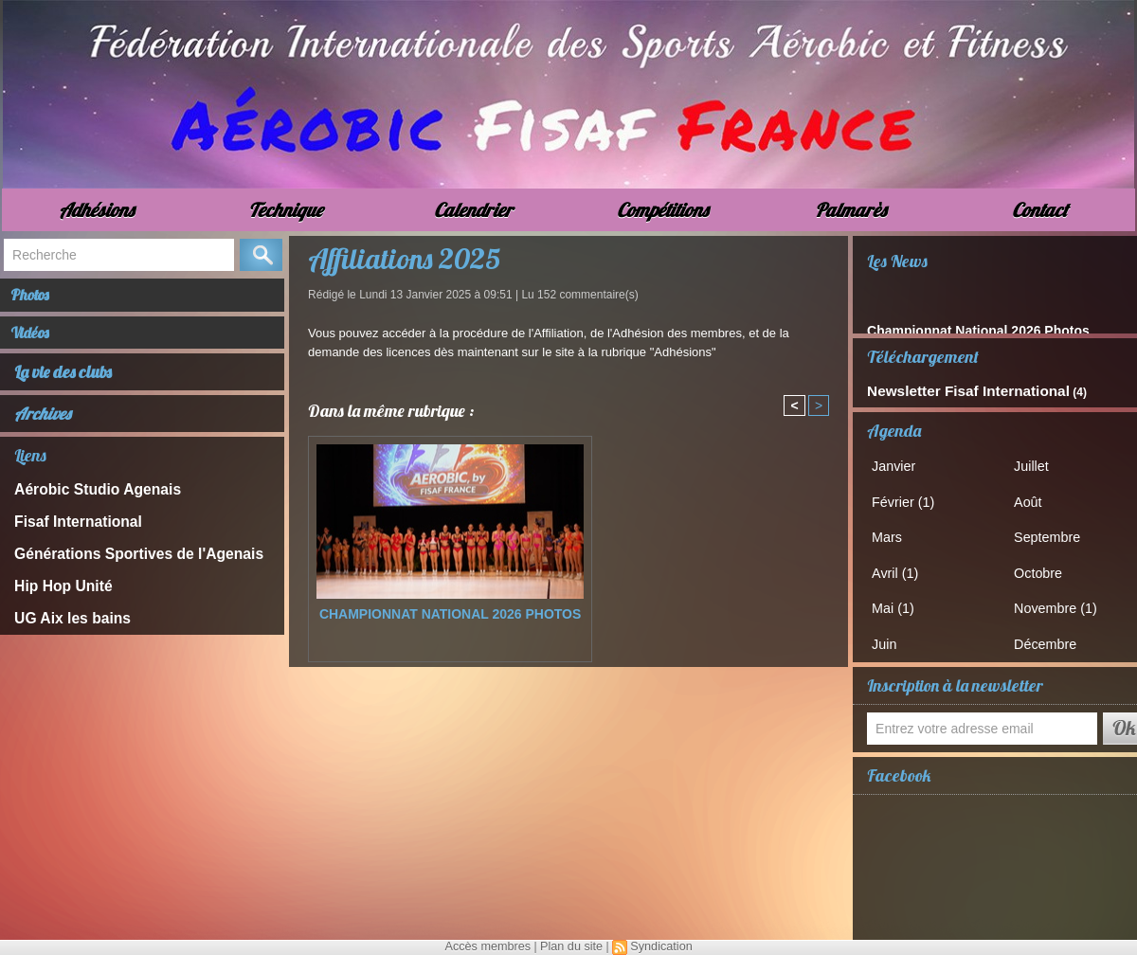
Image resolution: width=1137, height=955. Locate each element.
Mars (895, 529)
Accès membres (491, 946)
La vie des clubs (64, 388)
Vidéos (41, 344)
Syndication (657, 946)
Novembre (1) (1060, 596)
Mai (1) (900, 596)
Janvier (901, 462)
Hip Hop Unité (55, 593)
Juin (892, 630)
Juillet (1039, 462)
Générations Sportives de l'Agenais (117, 563)
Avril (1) (902, 563)
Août (1036, 496)
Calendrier (473, 210)
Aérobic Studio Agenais (83, 504)
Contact (1040, 210)
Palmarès (850, 210)
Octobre (1045, 563)
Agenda (894, 427)
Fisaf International (67, 534)
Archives (42, 430)
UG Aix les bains (62, 622)
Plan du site (571, 946)
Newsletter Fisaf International (946, 389)
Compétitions (662, 210)
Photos (41, 299)
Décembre (1051, 630)
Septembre (1053, 529)
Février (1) (909, 496)
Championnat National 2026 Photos (450, 614)
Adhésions (96, 210)
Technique (285, 210)
